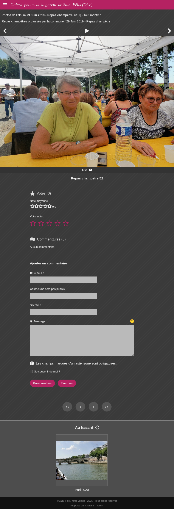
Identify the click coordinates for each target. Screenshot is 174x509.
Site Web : (36, 305)
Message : (40, 321)
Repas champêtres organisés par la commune (33, 21)
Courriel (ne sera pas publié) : (48, 289)
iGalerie (89, 505)
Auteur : (39, 273)
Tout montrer (92, 15)
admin (100, 505)
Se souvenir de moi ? (47, 371)
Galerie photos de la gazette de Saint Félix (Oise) (51, 4)
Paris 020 (82, 490)
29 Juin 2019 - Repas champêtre (49, 15)
